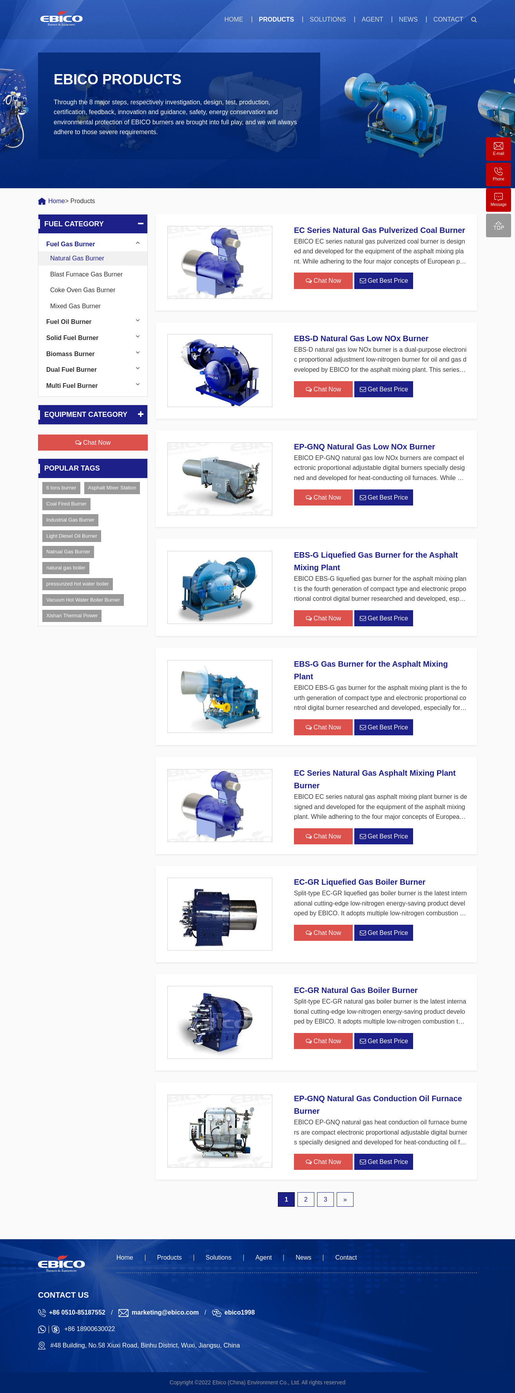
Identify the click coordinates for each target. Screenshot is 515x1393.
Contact (448, 19)
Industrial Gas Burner (70, 520)
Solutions (328, 19)
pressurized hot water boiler (77, 584)
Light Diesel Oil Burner (71, 536)
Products (276, 19)
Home (233, 19)
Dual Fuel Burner (71, 369)
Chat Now (93, 442)
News (408, 19)
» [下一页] (345, 1199)
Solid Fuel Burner (72, 338)
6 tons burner (61, 488)
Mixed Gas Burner (75, 306)
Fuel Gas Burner (70, 244)
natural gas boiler (65, 568)
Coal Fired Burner (66, 504)
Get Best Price (384, 280)
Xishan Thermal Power (72, 615)
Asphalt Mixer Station (112, 488)
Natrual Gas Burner (68, 552)
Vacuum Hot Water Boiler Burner (83, 600)
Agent (372, 19)
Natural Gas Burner (77, 258)
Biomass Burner (70, 354)
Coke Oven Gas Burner (82, 290)
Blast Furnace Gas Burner (86, 274)
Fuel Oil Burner (69, 321)
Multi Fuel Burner (72, 385)
